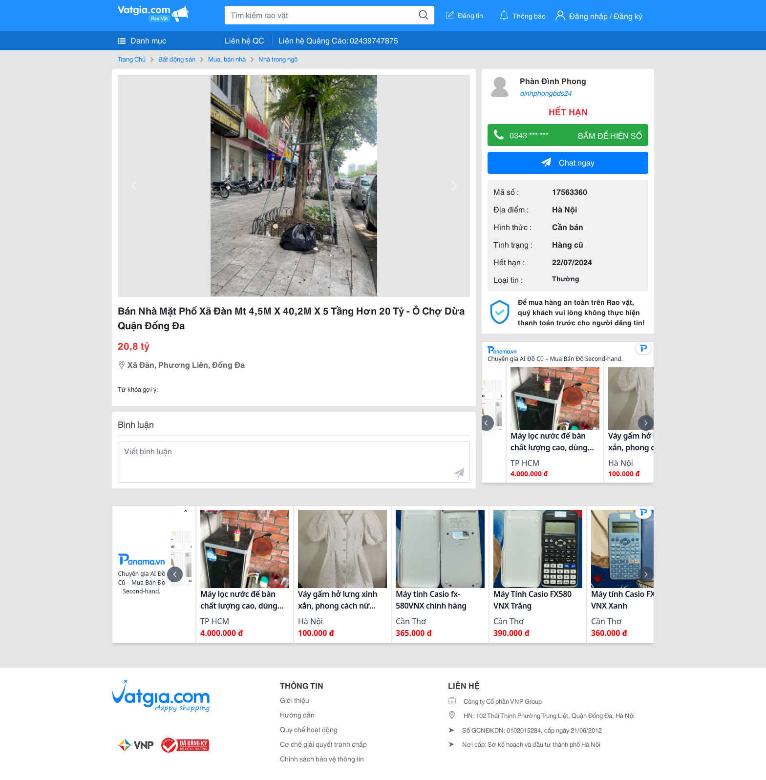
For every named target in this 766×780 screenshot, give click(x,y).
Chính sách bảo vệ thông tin (322, 758)
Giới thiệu (294, 700)
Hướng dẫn (297, 714)
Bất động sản (176, 58)
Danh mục (142, 40)
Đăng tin (464, 15)
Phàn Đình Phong (553, 80)
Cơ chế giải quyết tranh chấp (323, 744)
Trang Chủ (132, 58)
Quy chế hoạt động (309, 729)
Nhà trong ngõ (278, 58)
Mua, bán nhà (227, 58)
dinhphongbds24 (546, 93)
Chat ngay (568, 162)
